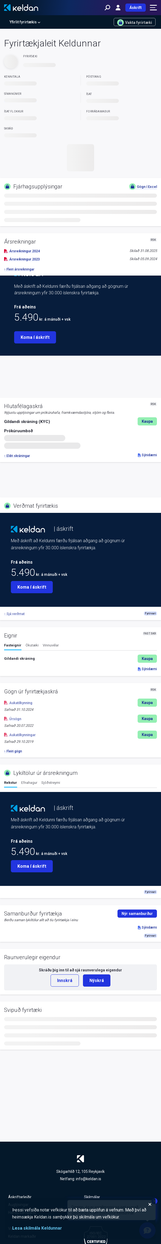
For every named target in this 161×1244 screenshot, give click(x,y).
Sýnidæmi (147, 455)
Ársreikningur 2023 (22, 259)
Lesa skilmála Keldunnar (37, 1228)
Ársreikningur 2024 (22, 251)
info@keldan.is (88, 1179)
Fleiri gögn (13, 751)
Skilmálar (92, 1197)
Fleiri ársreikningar (19, 269)
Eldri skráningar (17, 456)
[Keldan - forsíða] (21, 7)
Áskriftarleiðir (20, 1197)
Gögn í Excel (143, 186)
